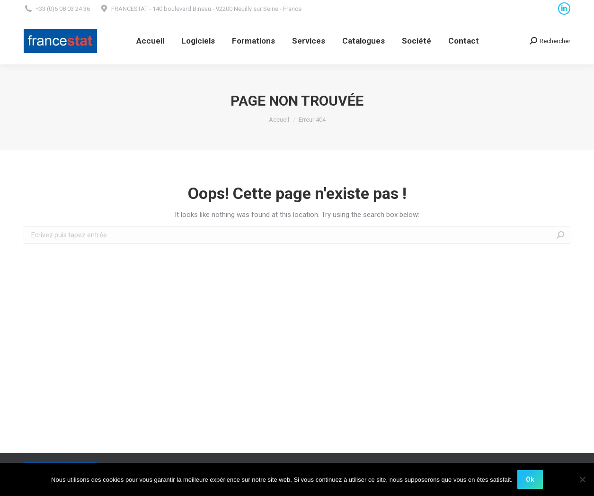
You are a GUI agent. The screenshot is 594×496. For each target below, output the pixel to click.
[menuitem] (150, 41)
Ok (530, 479)
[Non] (582, 479)
